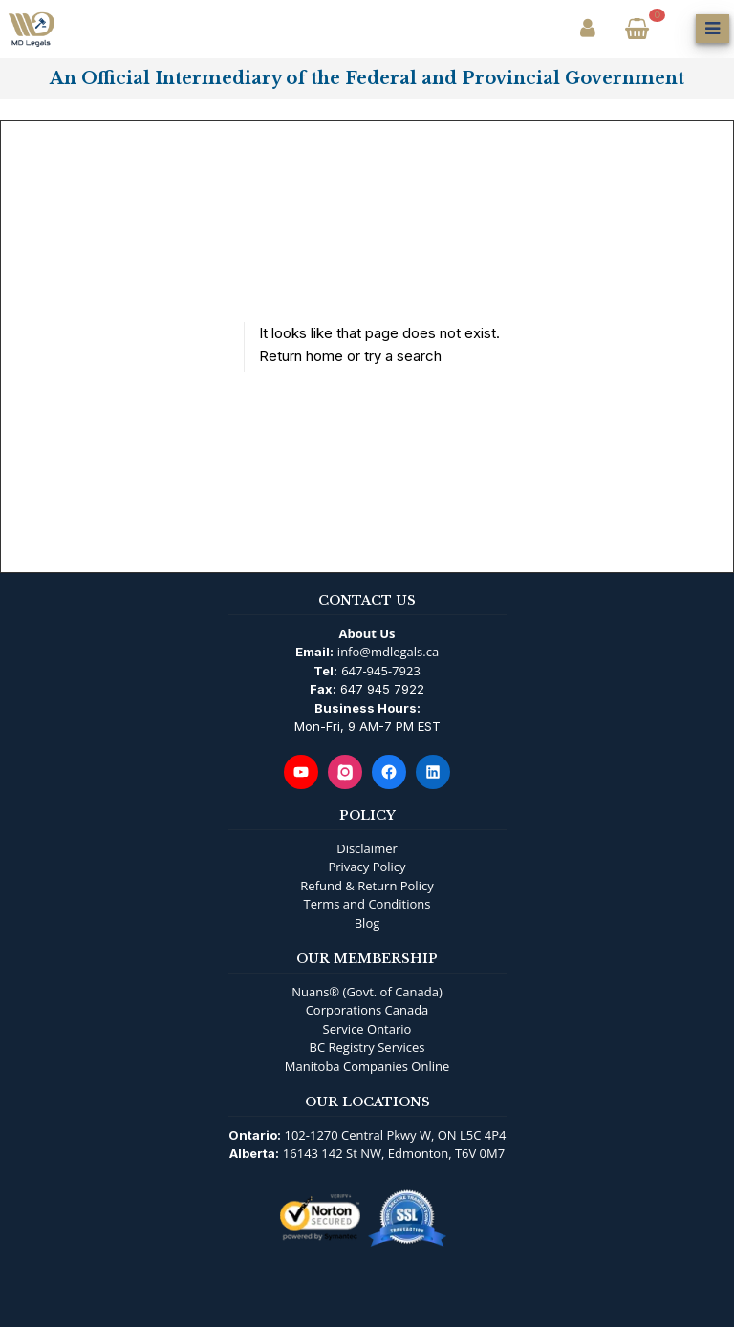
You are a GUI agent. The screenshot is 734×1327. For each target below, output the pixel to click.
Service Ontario (367, 1029)
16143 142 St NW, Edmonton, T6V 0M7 (394, 1153)
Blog (367, 922)
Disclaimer (367, 848)
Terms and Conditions (366, 903)
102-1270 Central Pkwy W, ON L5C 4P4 (396, 1135)
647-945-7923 (381, 670)
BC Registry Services (367, 1047)
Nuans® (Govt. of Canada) (367, 991)
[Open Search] (675, 29)
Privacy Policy (366, 866)
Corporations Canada (367, 1009)
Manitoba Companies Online (367, 1066)
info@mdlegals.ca (388, 651)
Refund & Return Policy (366, 885)
